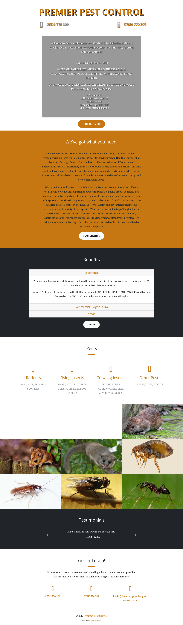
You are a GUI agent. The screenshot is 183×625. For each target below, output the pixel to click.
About (97, 3)
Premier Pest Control (96, 616)
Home (20, 4)
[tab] (91, 273)
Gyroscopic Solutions (94, 620)
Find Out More (91, 123)
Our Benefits (91, 235)
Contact (160, 3)
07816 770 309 (52, 24)
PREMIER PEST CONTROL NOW (109, 84)
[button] (47, 535)
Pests (129, 3)
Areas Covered (113, 3)
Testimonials (143, 3)
